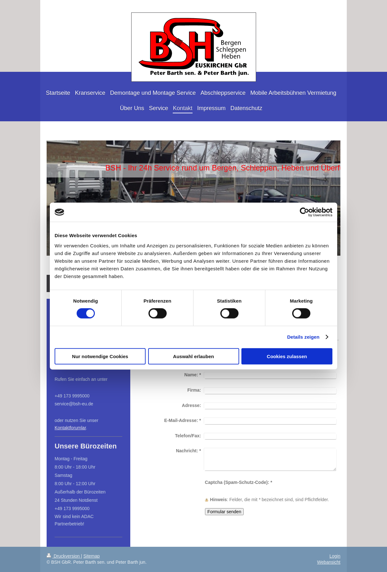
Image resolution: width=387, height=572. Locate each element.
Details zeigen (303, 337)
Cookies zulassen (287, 356)
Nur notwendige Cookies (100, 356)
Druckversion (64, 556)
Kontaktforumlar (70, 427)
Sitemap (91, 556)
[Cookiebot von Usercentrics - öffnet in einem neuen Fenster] (304, 212)
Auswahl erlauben (193, 356)
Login (335, 556)
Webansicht (328, 562)
